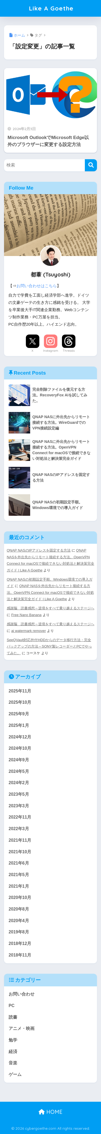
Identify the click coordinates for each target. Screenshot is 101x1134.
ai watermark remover (28, 631)
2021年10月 (20, 851)
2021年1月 (19, 886)
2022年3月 (19, 828)
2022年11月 (20, 817)
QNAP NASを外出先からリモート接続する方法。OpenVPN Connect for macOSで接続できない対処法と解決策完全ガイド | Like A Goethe (50, 592)
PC (12, 1005)
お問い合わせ (21, 994)
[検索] (91, 165)
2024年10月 (20, 748)
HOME (50, 1111)
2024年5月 (19, 771)
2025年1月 (19, 725)
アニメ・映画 (21, 1028)
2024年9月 (19, 760)
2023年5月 (19, 794)
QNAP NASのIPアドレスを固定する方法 (39, 550)
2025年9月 (19, 714)
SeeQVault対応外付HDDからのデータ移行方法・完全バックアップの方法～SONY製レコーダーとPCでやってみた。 (49, 646)
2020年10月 (20, 897)
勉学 (13, 1040)
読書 (13, 1017)
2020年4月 (19, 920)
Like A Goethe (51, 8)
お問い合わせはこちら (36, 286)
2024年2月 (19, 782)
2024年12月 (20, 737)
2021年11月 (20, 840)
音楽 (13, 1063)
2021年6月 (19, 863)
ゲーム (15, 1074)
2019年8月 (19, 932)
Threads (69, 351)
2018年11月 (20, 955)
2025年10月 (20, 702)
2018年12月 (20, 943)
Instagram (50, 351)
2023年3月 (19, 806)
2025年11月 (20, 691)
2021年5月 (19, 874)
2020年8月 (19, 909)
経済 (13, 1051)
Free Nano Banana (26, 615)
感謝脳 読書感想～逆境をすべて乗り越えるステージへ (50, 608)
